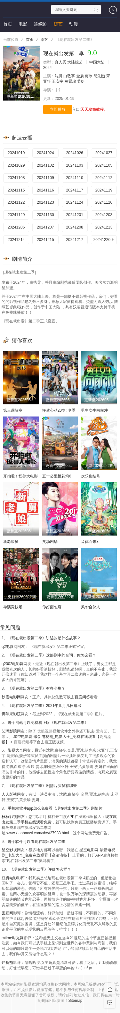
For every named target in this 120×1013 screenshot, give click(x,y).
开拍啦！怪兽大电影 (20, 476)
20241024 (45, 153)
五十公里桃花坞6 (56, 476)
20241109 (45, 178)
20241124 (74, 202)
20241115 (16, 190)
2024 (47, 67)
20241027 (103, 153)
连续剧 (40, 23)
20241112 (103, 178)
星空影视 (9, 850)
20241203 (103, 215)
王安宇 (57, 81)
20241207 (45, 227)
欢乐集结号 (90, 476)
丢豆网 (7, 913)
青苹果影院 (11, 714)
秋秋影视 (9, 816)
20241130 (45, 215)
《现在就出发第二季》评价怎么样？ (40, 869)
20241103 (74, 165)
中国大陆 (97, 62)
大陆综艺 (75, 62)
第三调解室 (12, 410)
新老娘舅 (11, 541)
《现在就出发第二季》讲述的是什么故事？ (44, 638)
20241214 (16, 239)
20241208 (74, 227)
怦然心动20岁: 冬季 (59, 410)
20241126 (103, 202)
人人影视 (9, 794)
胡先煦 (99, 76)
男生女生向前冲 (94, 410)
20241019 (16, 153)
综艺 (58, 23)
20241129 (16, 215)
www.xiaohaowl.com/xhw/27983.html (37, 833)
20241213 (103, 227)
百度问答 (82, 697)
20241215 (45, 239)
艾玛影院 (9, 731)
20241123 (45, 202)
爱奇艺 (102, 731)
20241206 (16, 227)
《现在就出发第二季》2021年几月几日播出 (45, 705)
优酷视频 (44, 731)
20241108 (16, 178)
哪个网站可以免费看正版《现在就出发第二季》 (48, 722)
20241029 (16, 165)
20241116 (45, 190)
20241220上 (103, 239)
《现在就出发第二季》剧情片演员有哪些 (42, 786)
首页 (7, 23)
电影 (23, 23)
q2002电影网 (13, 664)
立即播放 (57, 109)
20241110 (74, 178)
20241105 (103, 165)
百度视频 (21, 742)
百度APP (67, 816)
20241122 (16, 202)
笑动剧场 (50, 541)
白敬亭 (69, 76)
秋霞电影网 (11, 697)
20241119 (103, 190)
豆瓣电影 (9, 878)
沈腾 (58, 76)
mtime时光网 (13, 938)
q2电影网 (9, 646)
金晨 (80, 76)
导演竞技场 (12, 607)
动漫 (73, 23)
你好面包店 (51, 607)
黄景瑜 (70, 81)
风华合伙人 (90, 607)
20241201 (74, 215)
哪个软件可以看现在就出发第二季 (36, 841)
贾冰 (88, 76)
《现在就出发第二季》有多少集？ (36, 688)
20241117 (74, 190)
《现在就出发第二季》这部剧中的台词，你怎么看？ (52, 655)
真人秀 (60, 62)
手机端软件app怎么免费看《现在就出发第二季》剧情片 (55, 808)
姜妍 (81, 81)
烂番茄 (7, 962)
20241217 (74, 239)
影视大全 (15, 750)
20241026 (74, 153)
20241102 (45, 165)
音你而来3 (90, 541)
